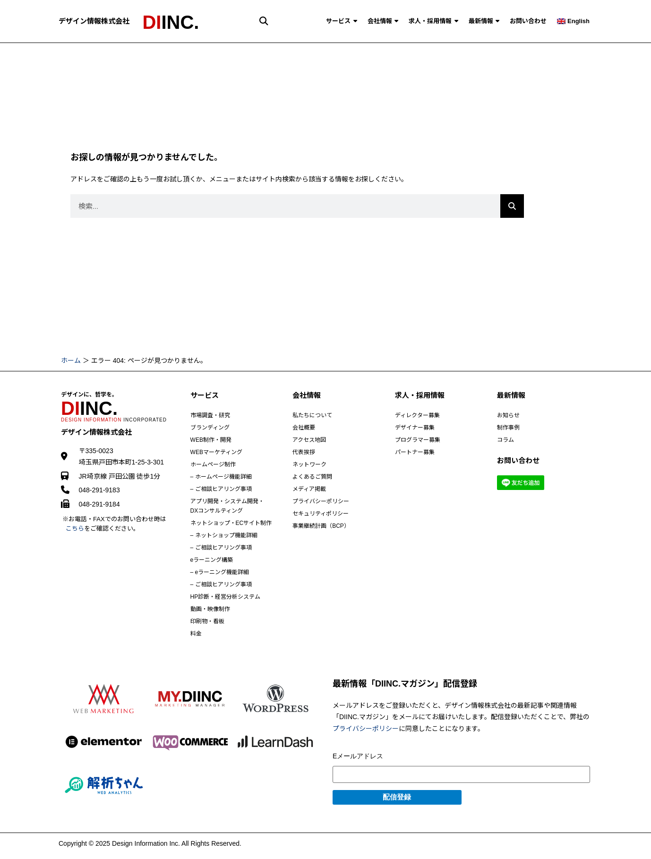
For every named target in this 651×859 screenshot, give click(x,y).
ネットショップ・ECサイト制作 (231, 523)
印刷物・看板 (207, 621)
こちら (75, 528)
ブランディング (210, 427)
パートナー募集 (415, 452)
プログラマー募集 (417, 440)
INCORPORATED (114, 419)
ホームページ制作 (213, 464)
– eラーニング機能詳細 (219, 572)
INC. (170, 22)
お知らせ (508, 415)
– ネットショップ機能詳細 (223, 535)
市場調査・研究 (210, 415)
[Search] (512, 206)
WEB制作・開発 (210, 440)
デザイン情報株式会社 (94, 21)
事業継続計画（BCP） (321, 526)
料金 (196, 633)
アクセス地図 (309, 440)
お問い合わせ (528, 21)
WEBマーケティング (216, 452)
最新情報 (484, 21)
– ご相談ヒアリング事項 (221, 489)
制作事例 (508, 427)
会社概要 (303, 427)
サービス (341, 21)
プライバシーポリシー (320, 501)
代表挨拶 (303, 452)
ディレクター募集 (417, 415)
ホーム (71, 360)
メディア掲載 (309, 489)
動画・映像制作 (210, 609)
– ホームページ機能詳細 (221, 476)
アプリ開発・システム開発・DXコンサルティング (227, 506)
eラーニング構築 (211, 560)
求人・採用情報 (433, 21)
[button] (264, 21)
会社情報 (383, 21)
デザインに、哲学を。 (89, 394)
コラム (505, 440)
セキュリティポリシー (320, 513)
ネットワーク (309, 464)
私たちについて (312, 415)
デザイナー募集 (415, 427)
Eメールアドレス (358, 756)
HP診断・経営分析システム (225, 596)
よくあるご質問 (312, 476)
